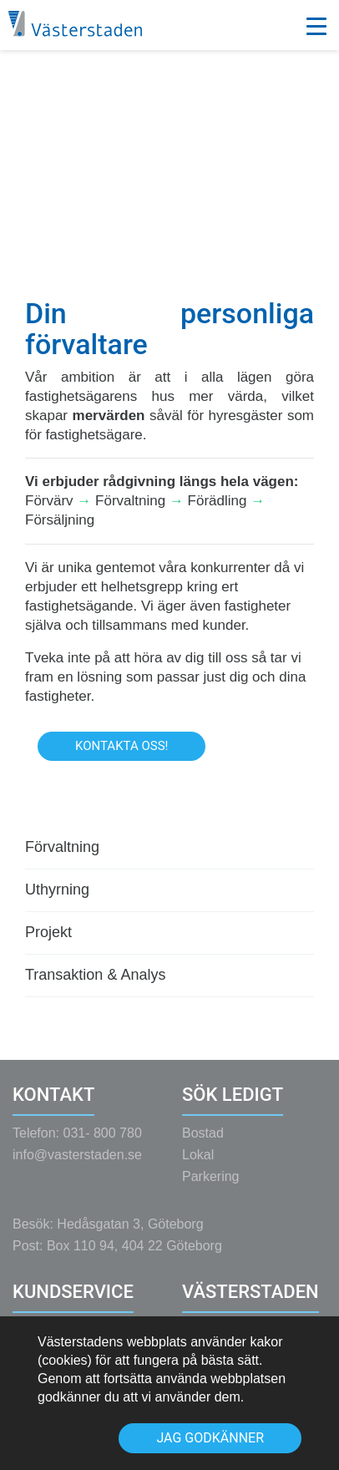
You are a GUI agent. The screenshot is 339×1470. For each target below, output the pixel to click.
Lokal (198, 1163)
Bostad (203, 1141)
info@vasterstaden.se (77, 1163)
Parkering (210, 1185)
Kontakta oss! (121, 745)
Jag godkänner (210, 1438)
